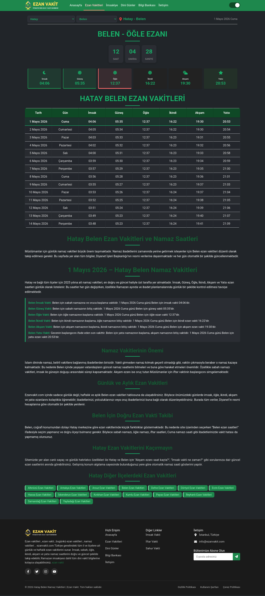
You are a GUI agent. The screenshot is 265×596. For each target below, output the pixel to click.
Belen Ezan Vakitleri (133, 488)
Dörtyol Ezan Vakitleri (193, 488)
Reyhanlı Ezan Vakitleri (199, 495)
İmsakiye (111, 5)
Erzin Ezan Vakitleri (223, 488)
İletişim (167, 5)
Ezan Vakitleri (91, 5)
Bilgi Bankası (149, 5)
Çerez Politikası (231, 587)
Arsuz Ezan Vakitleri (103, 488)
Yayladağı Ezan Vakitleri (76, 502)
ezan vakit (58, 563)
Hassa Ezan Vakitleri (39, 495)
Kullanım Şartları (209, 587)
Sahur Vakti (153, 549)
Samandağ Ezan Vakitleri (42, 502)
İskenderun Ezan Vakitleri (72, 495)
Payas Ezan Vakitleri (167, 495)
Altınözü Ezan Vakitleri (40, 488)
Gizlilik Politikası (187, 587)
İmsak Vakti (153, 535)
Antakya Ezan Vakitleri (73, 488)
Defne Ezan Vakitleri (162, 488)
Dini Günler (129, 5)
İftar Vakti (152, 542)
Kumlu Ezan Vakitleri (137, 495)
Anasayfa (72, 5)
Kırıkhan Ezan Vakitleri (106, 495)
